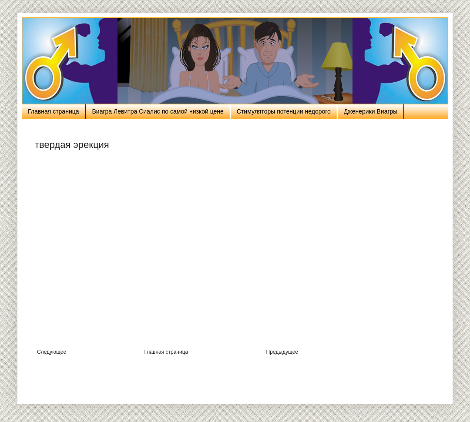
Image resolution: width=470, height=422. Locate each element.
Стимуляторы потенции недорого (284, 111)
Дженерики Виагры (371, 111)
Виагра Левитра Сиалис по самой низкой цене (158, 111)
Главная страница (53, 111)
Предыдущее (282, 352)
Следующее (51, 352)
